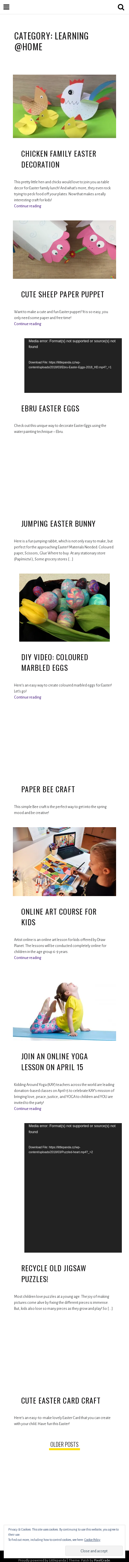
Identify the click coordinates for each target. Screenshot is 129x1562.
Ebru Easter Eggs (50, 408)
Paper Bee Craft (48, 789)
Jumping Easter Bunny (58, 523)
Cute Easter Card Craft (61, 1400)
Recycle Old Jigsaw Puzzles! (53, 1273)
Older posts (64, 1444)
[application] (73, 365)
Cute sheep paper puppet (62, 294)
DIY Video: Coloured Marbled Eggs (54, 662)
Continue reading (27, 206)
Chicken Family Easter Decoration (58, 159)
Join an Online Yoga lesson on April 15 (54, 1061)
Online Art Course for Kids (59, 917)
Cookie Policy (92, 1539)
